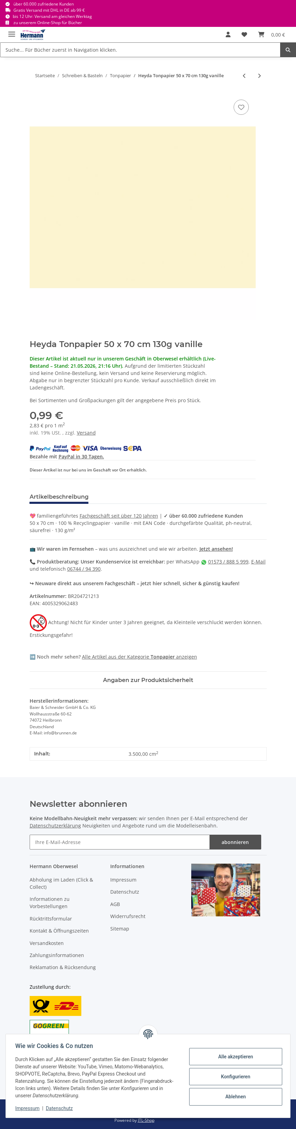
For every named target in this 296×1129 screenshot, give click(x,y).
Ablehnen (234, 1096)
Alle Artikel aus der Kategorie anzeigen (139, 656)
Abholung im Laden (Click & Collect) (61, 883)
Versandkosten (47, 943)
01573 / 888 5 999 (228, 561)
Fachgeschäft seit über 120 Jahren (119, 515)
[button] (228, 34)
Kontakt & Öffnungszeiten (59, 930)
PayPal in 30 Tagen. (81, 456)
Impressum (123, 879)
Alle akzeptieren (233, 1056)
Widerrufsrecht (127, 916)
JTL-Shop (146, 1120)
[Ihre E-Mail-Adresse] (120, 842)
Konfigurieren (233, 1076)
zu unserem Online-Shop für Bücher (47, 23)
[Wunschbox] (244, 34)
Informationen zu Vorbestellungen (50, 902)
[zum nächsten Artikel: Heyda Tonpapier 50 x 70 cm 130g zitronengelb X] (259, 75)
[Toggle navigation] (11, 31)
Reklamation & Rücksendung (63, 967)
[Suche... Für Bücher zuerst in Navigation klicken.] (140, 49)
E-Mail (258, 561)
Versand (86, 432)
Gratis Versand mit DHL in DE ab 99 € (49, 10)
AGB (115, 904)
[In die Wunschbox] (241, 107)
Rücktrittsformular (51, 918)
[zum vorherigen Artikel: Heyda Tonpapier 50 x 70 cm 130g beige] (244, 75)
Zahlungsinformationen (57, 955)
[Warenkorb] (271, 34)
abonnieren (235, 842)
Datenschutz (124, 891)
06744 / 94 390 (84, 569)
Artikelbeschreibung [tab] (59, 497)
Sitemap (119, 928)
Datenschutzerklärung (55, 825)
